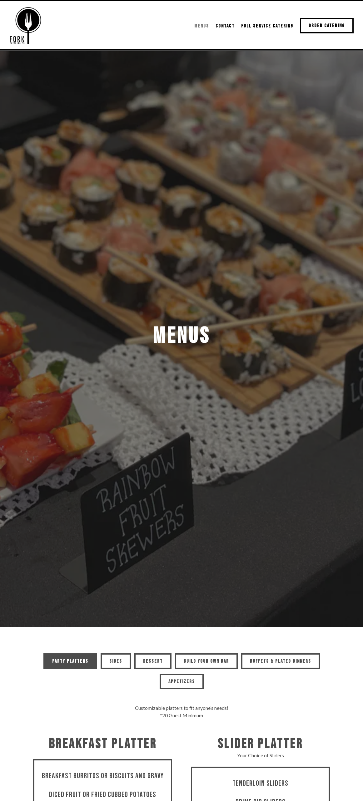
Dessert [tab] (153, 599)
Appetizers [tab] (181, 620)
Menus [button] (201, 26)
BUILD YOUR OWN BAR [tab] (206, 599)
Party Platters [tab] (70, 599)
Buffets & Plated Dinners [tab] (280, 599)
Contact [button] (225, 26)
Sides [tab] (115, 599)
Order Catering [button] (327, 26)
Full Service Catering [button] (267, 26)
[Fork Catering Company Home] (26, 25)
